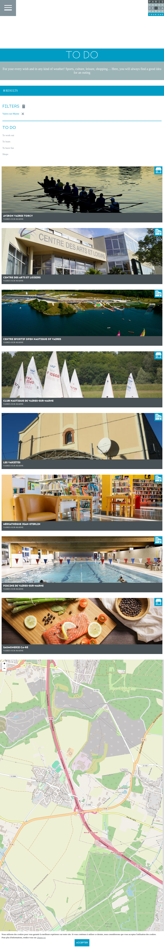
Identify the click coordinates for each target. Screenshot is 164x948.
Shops (5, 154)
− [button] (4, 668)
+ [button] (4, 664)
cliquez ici (41, 937)
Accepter (82, 942)
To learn (6, 141)
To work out (8, 135)
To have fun (8, 148)
